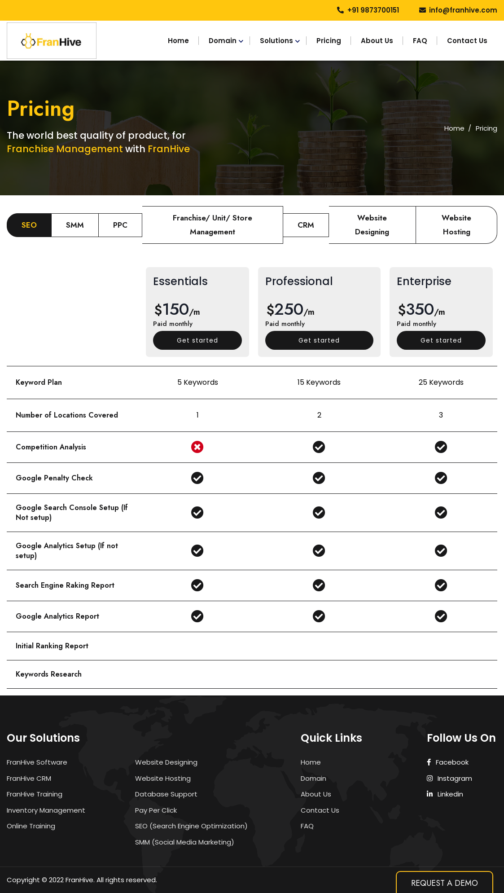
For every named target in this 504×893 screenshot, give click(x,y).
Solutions (276, 40)
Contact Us (467, 40)
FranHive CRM (29, 778)
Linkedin (445, 794)
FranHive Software (37, 762)
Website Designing (166, 762)
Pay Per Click (156, 810)
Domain (223, 40)
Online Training (31, 826)
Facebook (448, 762)
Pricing (328, 40)
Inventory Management (46, 810)
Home (178, 40)
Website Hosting (163, 778)
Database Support (166, 794)
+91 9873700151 (373, 10)
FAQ (420, 40)
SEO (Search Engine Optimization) (191, 826)
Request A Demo (444, 883)
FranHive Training (34, 794)
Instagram (450, 778)
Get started (197, 340)
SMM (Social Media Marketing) (184, 842)
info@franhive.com (463, 10)
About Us (377, 40)
